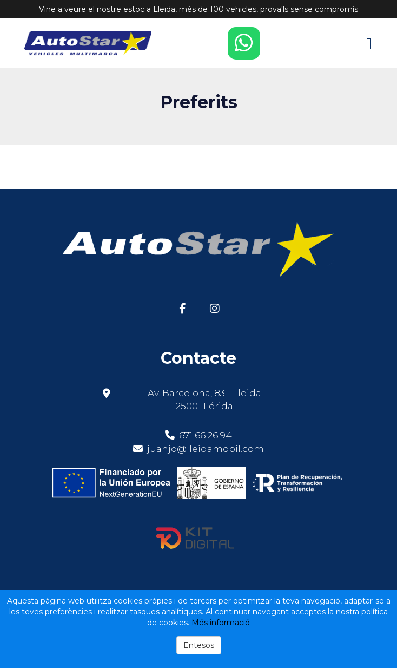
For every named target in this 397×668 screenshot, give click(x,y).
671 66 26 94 (198, 435)
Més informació (220, 622)
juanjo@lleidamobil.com (205, 448)
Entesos (198, 645)
